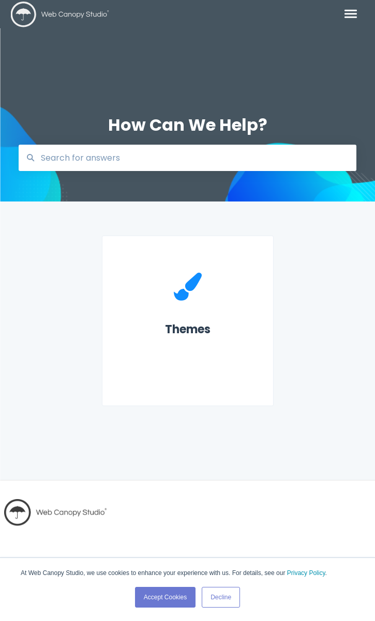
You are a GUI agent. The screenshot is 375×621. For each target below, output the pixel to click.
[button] (350, 14)
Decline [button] (221, 597)
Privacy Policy (306, 573)
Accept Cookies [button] (165, 597)
